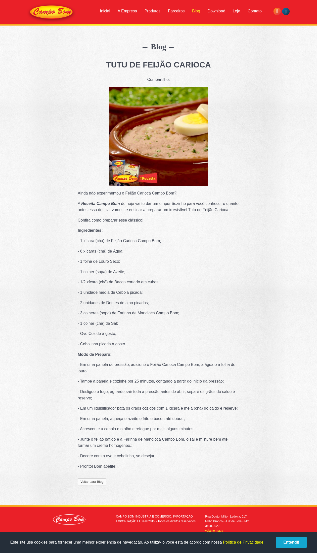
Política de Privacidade (243, 542)
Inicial (105, 11)
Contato (255, 11)
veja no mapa (214, 530)
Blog (196, 11)
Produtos (152, 11)
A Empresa (127, 11)
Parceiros (176, 11)
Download (216, 11)
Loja (236, 11)
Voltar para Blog (92, 482)
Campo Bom (51, 13)
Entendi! (291, 542)
